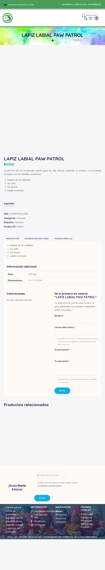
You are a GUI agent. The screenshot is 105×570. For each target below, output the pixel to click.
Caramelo (21, 240)
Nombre (59, 340)
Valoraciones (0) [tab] (72, 262)
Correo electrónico (65, 351)
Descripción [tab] (16, 262)
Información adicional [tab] (44, 262)
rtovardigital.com (52, 567)
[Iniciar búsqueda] (83, 16)
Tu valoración (62, 385)
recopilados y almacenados (50, 516)
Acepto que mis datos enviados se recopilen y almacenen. (77, 404)
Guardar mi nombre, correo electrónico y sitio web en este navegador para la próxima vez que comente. (78, 365)
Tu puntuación (62, 373)
